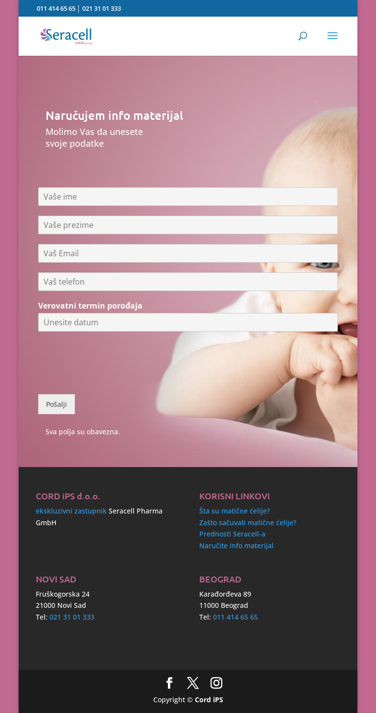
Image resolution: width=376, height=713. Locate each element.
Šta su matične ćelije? (234, 510)
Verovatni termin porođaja (90, 306)
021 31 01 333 (101, 8)
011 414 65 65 (56, 8)
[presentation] (112, 378)
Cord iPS (209, 699)
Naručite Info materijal (236, 545)
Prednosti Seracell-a (232, 533)
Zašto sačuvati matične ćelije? (247, 522)
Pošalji (56, 404)
